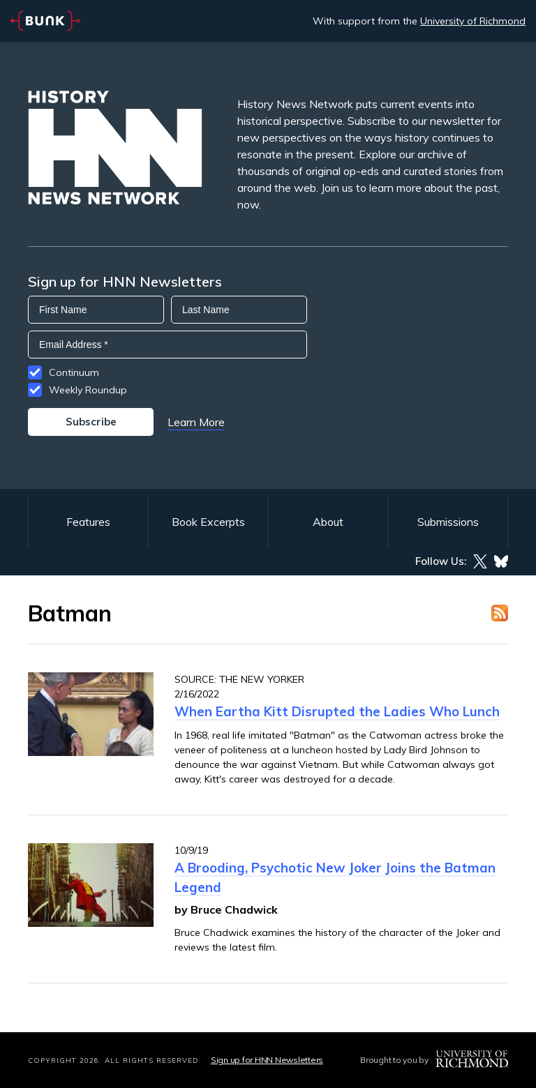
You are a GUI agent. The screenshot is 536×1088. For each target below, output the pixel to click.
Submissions (448, 522)
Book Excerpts (208, 522)
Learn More (196, 422)
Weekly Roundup (88, 390)
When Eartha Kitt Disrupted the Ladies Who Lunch (337, 711)
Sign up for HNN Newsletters (267, 1060)
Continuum (74, 372)
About (328, 522)
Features (88, 522)
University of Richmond (473, 21)
